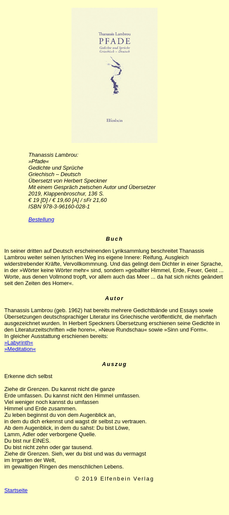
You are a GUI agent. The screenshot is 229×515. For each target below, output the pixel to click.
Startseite (16, 490)
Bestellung (41, 219)
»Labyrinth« (18, 342)
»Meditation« (20, 349)
